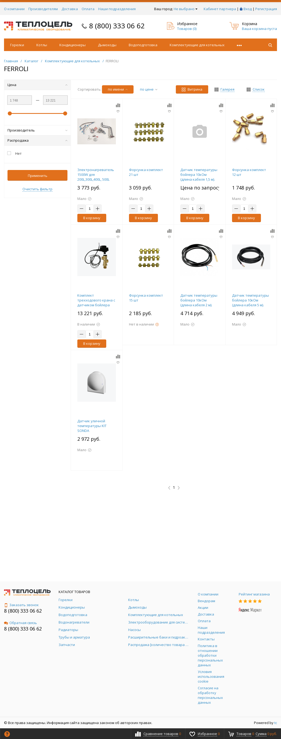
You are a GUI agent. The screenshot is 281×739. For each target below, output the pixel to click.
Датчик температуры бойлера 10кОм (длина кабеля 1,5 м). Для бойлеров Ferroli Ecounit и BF (198, 179)
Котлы (41, 44)
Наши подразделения (117, 8)
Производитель (37, 130)
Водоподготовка (143, 44)
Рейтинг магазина (254, 594)
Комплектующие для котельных (197, 44)
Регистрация (266, 8)
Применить (37, 175)
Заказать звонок (21, 604)
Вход (248, 8)
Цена (37, 84)
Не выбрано (186, 8)
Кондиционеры (72, 44)
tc (275, 722)
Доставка (70, 8)
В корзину (91, 217)
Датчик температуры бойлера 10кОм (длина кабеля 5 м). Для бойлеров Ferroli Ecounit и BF (250, 305)
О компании (14, 8)
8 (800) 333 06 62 (117, 25)
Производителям (43, 8)
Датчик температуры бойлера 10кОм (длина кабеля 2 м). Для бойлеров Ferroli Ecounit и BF (198, 305)
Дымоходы (107, 44)
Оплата (88, 8)
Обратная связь (20, 622)
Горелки (17, 44)
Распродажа (37, 140)
